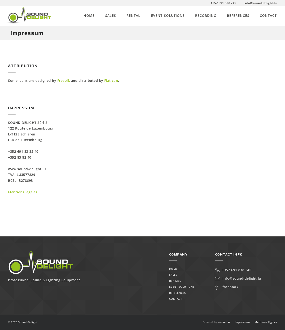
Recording (205, 15)
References (238, 15)
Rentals (175, 280)
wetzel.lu (224, 322)
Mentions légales (22, 192)
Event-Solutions (168, 15)
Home (89, 15)
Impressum (242, 322)
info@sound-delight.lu (238, 278)
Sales (110, 15)
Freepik (63, 80)
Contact (268, 15)
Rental (133, 15)
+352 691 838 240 (233, 270)
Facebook (227, 287)
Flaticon (111, 80)
